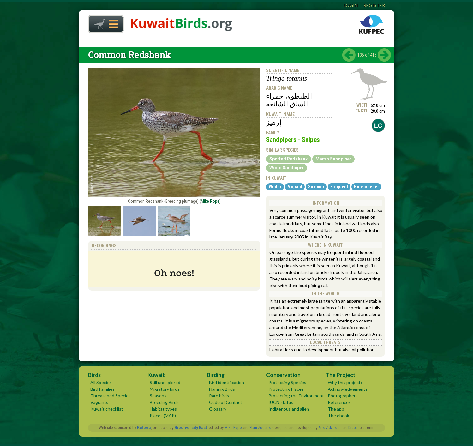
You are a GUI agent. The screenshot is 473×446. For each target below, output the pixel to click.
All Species (101, 382)
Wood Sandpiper (286, 167)
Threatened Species (110, 395)
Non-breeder (366, 186)
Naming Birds (222, 389)
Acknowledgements (348, 389)
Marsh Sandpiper (333, 158)
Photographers (343, 395)
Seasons (158, 395)
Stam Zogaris (260, 427)
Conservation (283, 374)
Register (374, 5)
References (339, 402)
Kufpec (144, 427)
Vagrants (99, 402)
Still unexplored (165, 382)
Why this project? (345, 382)
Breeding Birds (164, 402)
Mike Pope (210, 201)
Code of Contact (225, 402)
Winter (275, 186)
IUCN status (280, 402)
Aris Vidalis (327, 427)
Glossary (217, 409)
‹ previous (349, 55)
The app (336, 409)
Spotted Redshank (288, 158)
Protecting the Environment (296, 395)
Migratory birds (165, 389)
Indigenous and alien (288, 409)
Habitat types (163, 409)
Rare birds (219, 395)
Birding (216, 374)
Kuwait (156, 374)
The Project (341, 374)
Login (351, 5)
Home (103, 22)
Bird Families (102, 389)
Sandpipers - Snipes (293, 139)
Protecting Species (287, 382)
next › (384, 55)
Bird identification (226, 382)
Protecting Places (286, 389)
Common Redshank (129, 55)
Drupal (353, 427)
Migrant (294, 186)
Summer (316, 186)
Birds (94, 374)
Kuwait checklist (106, 409)
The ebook (338, 415)
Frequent (339, 186)
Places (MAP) (163, 415)
